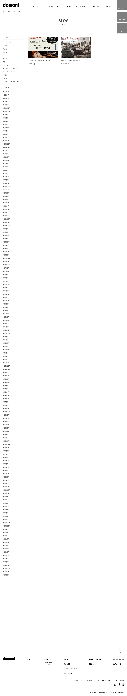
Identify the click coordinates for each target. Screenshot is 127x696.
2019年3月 (6, 209)
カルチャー (6, 65)
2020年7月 (6, 160)
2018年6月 (6, 239)
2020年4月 (6, 167)
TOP (4, 11)
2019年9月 (17, 11)
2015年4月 (6, 353)
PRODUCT (46, 659)
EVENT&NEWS (96, 6)
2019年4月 (6, 206)
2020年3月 (6, 170)
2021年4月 (6, 131)
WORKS (69, 6)
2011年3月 (6, 513)
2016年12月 (6, 291)
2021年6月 (6, 124)
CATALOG (117, 664)
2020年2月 (6, 173)
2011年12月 (6, 483)
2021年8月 (6, 118)
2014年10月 (6, 372)
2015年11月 (6, 330)
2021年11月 (6, 108)
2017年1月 (6, 288)
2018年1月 (6, 255)
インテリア (6, 46)
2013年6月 (6, 425)
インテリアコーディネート (11, 81)
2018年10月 (6, 226)
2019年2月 (6, 212)
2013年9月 (6, 415)
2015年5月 (6, 350)
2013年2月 (6, 438)
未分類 (5, 75)
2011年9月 (6, 493)
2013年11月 (6, 408)
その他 (5, 78)
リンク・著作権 (119, 680)
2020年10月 (6, 150)
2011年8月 (6, 496)
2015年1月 (6, 363)
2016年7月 (6, 307)
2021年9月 (6, 114)
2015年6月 (6, 346)
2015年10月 (6, 333)
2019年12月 (6, 180)
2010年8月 (6, 536)
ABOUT (59, 6)
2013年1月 (6, 441)
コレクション (7, 42)
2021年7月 (6, 121)
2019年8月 (6, 193)
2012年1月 (6, 480)
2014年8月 (6, 379)
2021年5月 (6, 128)
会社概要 (89, 680)
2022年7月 (6, 92)
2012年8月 (6, 457)
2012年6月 (6, 464)
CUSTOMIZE (69, 673)
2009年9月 (6, 572)
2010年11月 (6, 526)
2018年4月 (6, 245)
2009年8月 (6, 575)
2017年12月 (6, 258)
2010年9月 (6, 532)
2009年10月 (6, 568)
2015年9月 (6, 337)
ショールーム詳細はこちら (40, 626)
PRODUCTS (35, 6)
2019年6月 (6, 199)
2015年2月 (6, 359)
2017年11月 (6, 261)
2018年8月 (6, 232)
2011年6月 (6, 503)
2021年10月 (6, 111)
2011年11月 (6, 487)
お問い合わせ (77, 680)
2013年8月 (6, 418)
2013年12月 (6, 405)
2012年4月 (6, 470)
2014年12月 (6, 366)
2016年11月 (6, 294)
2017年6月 (6, 275)
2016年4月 (6, 314)
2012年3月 (6, 474)
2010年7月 (6, 539)
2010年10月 (6, 529)
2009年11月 (6, 565)
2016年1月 (6, 323)
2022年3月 (6, 98)
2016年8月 (6, 304)
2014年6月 (6, 386)
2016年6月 (6, 310)
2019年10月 (6, 186)
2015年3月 (6, 356)
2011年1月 (6, 519)
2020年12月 (6, 144)
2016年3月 (6, 317)
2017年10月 (6, 265)
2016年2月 (6, 320)
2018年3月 (6, 248)
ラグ (4, 62)
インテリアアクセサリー (10, 55)
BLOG (108, 6)
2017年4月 (6, 278)
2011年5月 (6, 506)
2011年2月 (6, 516)
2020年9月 (6, 154)
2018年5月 (6, 242)
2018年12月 (6, 219)
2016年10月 (6, 297)
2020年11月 (6, 147)
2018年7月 (6, 235)
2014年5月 (6, 389)
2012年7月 (6, 461)
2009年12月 (6, 562)
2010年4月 (6, 549)
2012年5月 (6, 467)
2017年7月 (6, 271)
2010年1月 (6, 559)
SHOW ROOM (118, 659)
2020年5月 (6, 163)
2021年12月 (6, 105)
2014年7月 (6, 382)
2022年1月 (6, 102)
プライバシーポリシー (102, 680)
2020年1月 (6, 177)
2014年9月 (6, 376)
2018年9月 (6, 229)
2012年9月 (6, 454)
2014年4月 (6, 392)
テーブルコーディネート (10, 72)
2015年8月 (6, 340)
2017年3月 (6, 281)
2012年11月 (6, 447)
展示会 (5, 49)
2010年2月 (6, 555)
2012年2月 (6, 477)
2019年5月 (6, 203)
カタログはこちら (87, 626)
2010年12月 (6, 523)
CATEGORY (47, 664)
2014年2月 (6, 399)
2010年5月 (6, 545)
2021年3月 (6, 134)
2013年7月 (6, 421)
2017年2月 (6, 284)
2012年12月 (6, 444)
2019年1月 (6, 216)
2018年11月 (6, 222)
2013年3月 (6, 435)
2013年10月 (6, 412)
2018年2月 (6, 252)
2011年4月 (6, 510)
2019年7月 (6, 196)
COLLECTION (48, 6)
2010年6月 (6, 542)
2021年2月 (6, 137)
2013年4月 (6, 431)
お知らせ (5, 52)
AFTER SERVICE (81, 6)
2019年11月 (6, 183)
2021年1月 (6, 141)
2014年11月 (6, 369)
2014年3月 (6, 395)
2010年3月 (6, 552)
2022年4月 (6, 95)
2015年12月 (6, 327)
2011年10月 (6, 490)
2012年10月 (6, 451)
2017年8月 (6, 268)
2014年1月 (6, 402)
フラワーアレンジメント (10, 68)
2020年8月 (6, 157)
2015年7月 (6, 343)
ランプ (5, 59)
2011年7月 (6, 500)
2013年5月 (6, 428)
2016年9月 (6, 301)
